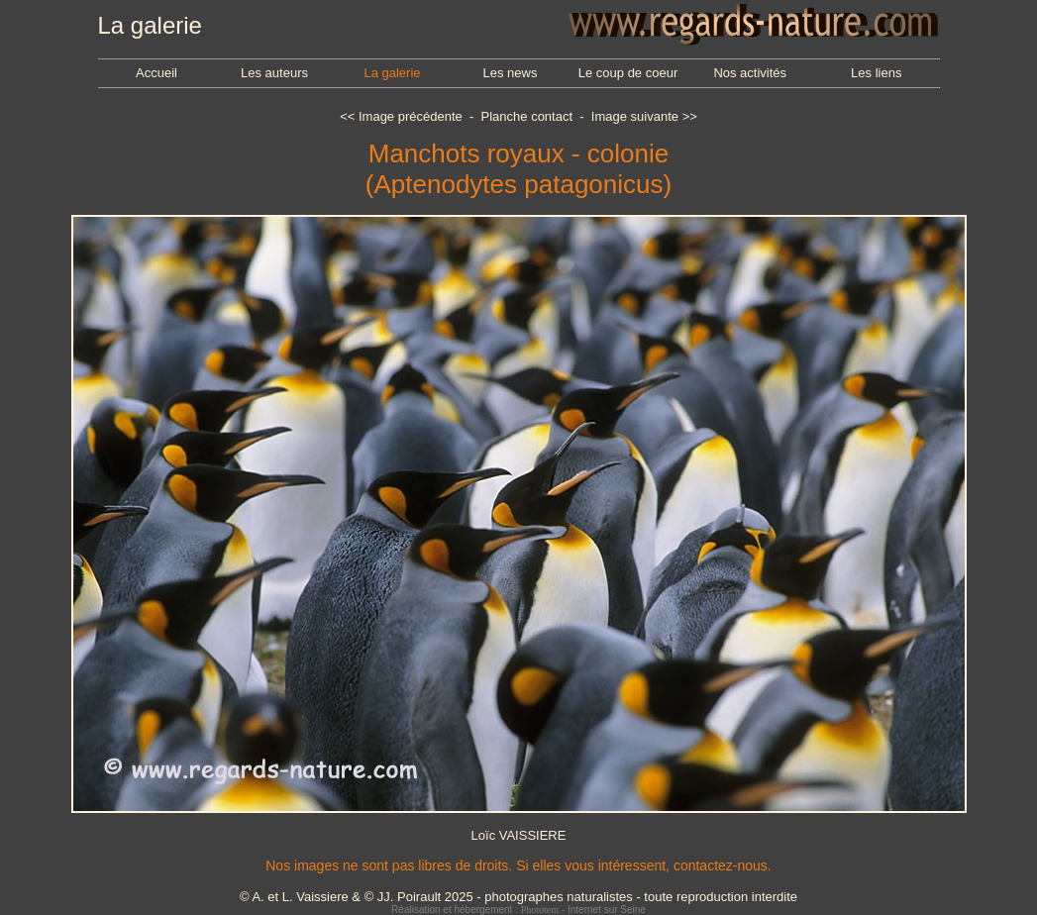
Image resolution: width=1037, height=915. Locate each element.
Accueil (156, 72)
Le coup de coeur (627, 72)
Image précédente (411, 116)
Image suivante (634, 116)
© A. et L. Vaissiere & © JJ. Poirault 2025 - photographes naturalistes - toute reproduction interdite (518, 896)
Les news (510, 72)
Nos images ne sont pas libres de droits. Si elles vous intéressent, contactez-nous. (518, 865)
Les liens (876, 72)
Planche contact (527, 116)
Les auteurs (274, 72)
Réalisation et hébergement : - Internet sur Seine (518, 909)
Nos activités (749, 72)
